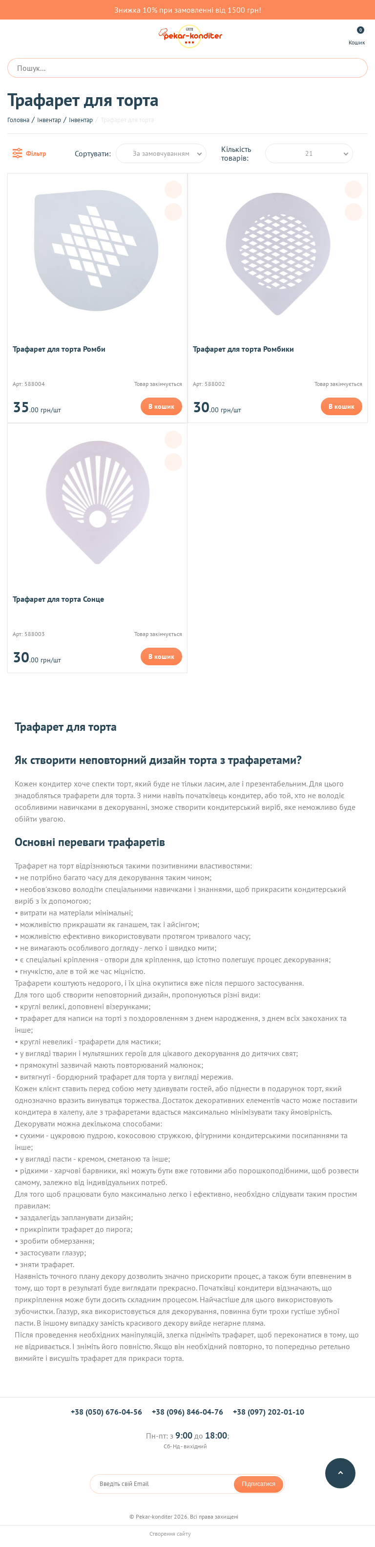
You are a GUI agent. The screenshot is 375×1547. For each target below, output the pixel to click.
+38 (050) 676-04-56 (106, 1411)
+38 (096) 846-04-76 (187, 1411)
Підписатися (258, 1484)
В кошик (161, 406)
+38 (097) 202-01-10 (268, 1411)
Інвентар (49, 120)
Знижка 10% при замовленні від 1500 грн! (187, 10)
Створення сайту (187, 1533)
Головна (18, 120)
